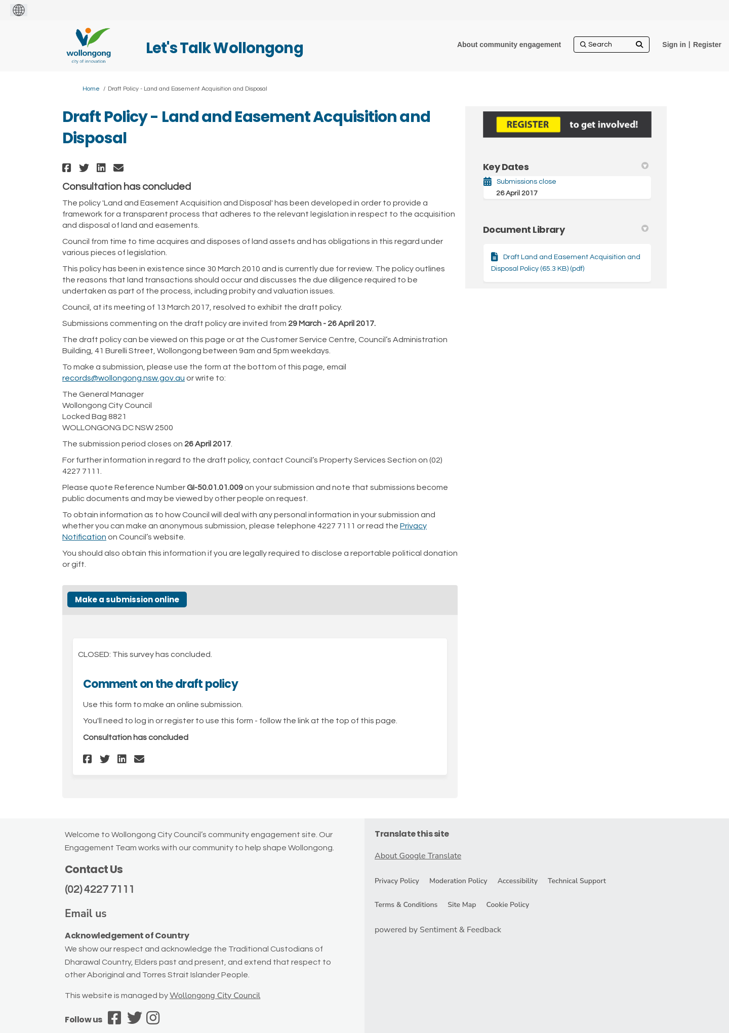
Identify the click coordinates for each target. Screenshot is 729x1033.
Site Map (462, 905)
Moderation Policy (458, 881)
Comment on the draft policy (160, 684)
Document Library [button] (566, 229)
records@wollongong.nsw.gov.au (123, 378)
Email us (86, 913)
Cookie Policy (507, 905)
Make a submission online (127, 599)
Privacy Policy (397, 881)
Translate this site (412, 834)
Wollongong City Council (215, 995)
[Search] (612, 44)
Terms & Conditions (406, 905)
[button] (68, 167)
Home (91, 89)
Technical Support (577, 881)
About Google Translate (418, 855)
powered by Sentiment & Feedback (438, 929)
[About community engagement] (509, 44)
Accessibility (518, 881)
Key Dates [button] (566, 166)
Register (707, 44)
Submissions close (526, 181)
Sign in (674, 44)
